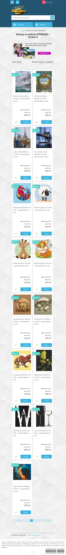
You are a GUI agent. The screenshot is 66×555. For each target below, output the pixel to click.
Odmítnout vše (51, 551)
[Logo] (25, 10)
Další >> (49, 520)
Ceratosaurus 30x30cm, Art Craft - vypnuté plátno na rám (22, 377)
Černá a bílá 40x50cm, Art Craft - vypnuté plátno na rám (42, 433)
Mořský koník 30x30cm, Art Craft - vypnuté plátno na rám (22, 210)
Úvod (22, 30)
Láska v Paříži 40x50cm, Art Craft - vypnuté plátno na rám (21, 154)
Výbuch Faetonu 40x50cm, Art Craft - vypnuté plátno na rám (21, 488)
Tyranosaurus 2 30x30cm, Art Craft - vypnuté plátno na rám (42, 321)
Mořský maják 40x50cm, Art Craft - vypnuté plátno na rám (21, 98)
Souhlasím (60, 551)
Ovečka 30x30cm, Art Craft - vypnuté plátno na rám (42, 208)
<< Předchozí (18, 520)
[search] (52, 18)
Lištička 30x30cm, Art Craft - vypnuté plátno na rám (43, 264)
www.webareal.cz (34, 535)
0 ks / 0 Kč (49, 2)
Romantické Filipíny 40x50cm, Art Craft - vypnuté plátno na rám (41, 98)
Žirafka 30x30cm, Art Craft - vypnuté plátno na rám (21, 264)
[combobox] (42, 62)
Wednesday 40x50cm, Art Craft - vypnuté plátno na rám (21, 433)
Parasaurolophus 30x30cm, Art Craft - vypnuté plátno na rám (22, 321)
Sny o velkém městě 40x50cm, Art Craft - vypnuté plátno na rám (41, 154)
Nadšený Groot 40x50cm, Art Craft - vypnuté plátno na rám (42, 377)
